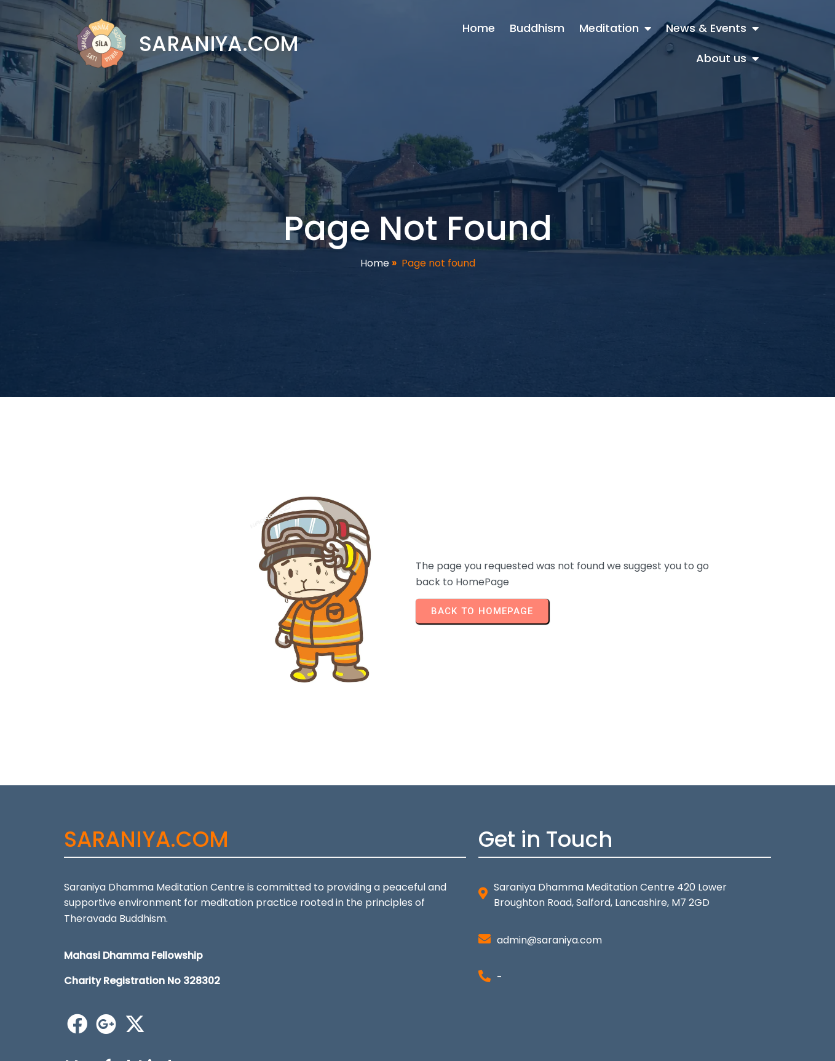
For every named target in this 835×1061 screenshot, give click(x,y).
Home (374, 264)
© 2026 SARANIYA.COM (118, 1043)
